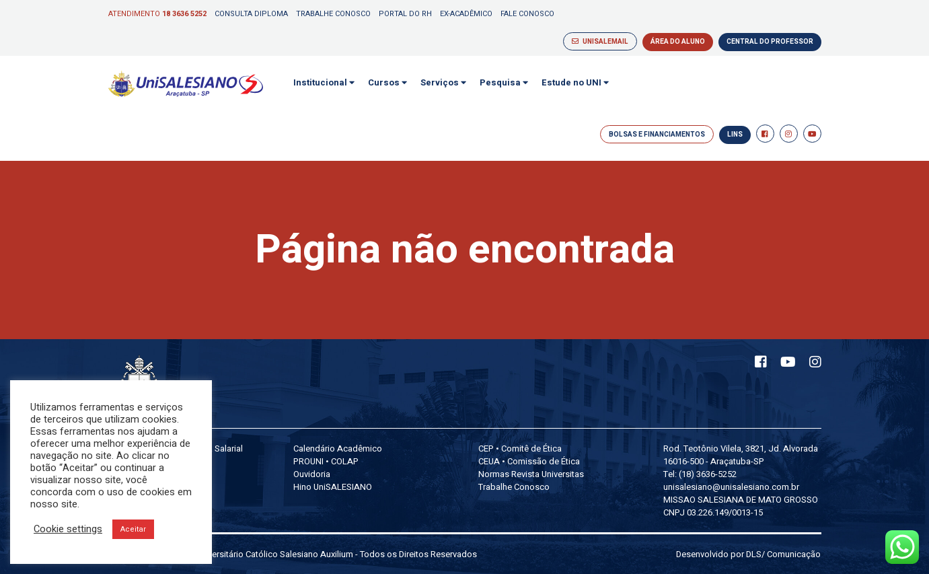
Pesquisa (504, 82)
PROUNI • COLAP (326, 461)
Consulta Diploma (251, 14)
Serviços (443, 82)
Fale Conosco (527, 14)
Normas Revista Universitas (531, 474)
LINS (735, 134)
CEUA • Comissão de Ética (529, 461)
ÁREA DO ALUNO (678, 41)
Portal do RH (405, 14)
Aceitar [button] (133, 529)
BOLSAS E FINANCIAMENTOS (657, 134)
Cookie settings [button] (68, 530)
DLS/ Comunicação (783, 554)
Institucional (324, 82)
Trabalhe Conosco (333, 14)
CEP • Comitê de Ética (520, 448)
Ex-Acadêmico (466, 14)
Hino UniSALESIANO (332, 486)
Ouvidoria (311, 474)
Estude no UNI (575, 82)
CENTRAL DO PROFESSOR (770, 41)
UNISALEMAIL (600, 41)
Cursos (387, 82)
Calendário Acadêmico (337, 448)
